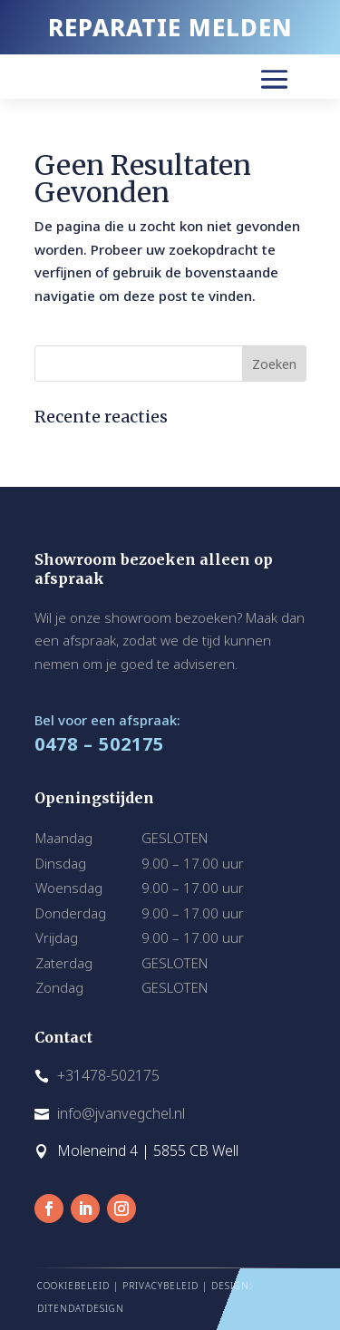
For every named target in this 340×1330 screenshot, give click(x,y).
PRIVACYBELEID (160, 1285)
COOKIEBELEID (73, 1285)
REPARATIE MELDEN (170, 27)
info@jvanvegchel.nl (121, 1113)
